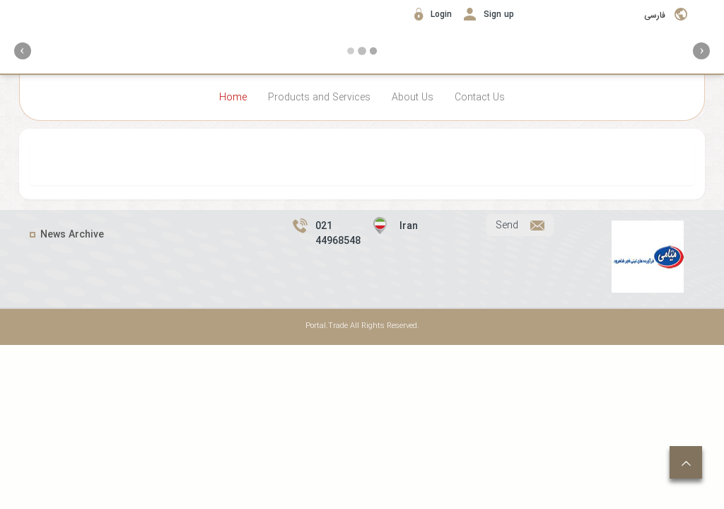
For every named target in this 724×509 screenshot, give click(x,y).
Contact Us (480, 97)
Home (233, 97)
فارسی (654, 15)
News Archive (72, 234)
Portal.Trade (326, 326)
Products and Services (319, 97)
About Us (412, 97)
